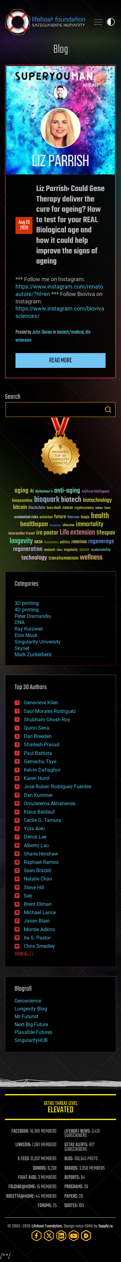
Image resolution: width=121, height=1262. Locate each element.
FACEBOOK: (20, 1131)
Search (108, 409)
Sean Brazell (37, 870)
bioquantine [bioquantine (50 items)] (22, 500)
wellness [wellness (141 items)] (91, 558)
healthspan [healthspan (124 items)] (34, 524)
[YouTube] (74, 1235)
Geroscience (28, 1001)
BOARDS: (71, 1168)
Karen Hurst (37, 778)
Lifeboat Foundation (47, 1226)
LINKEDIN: (23, 1145)
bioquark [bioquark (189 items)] (46, 499)
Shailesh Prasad (41, 745)
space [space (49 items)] (84, 549)
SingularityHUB (31, 1040)
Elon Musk (26, 635)
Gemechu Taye (40, 761)
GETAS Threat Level (60, 1108)
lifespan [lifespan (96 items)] (106, 532)
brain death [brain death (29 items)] (54, 508)
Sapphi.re (105, 1226)
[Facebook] (36, 1235)
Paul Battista (38, 753)
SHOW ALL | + (24, 954)
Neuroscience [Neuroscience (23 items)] (51, 542)
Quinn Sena (36, 728)
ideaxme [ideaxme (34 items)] (68, 525)
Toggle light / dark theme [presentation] (111, 22)
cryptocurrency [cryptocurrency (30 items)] (84, 508)
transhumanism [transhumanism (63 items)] (63, 558)
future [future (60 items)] (60, 517)
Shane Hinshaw (41, 854)
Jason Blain (37, 921)
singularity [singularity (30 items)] (71, 550)
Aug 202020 (24, 225)
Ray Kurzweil (29, 629)
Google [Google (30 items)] (85, 517)
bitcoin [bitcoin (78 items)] (20, 507)
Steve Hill (34, 887)
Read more (60, 360)
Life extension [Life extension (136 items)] (77, 533)
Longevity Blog (31, 1009)
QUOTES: (71, 1206)
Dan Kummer (38, 795)
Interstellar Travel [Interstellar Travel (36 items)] (21, 533)
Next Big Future (31, 1024)
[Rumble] (86, 1235)
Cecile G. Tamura (42, 820)
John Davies (42, 332)
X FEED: (23, 1159)
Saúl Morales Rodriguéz (50, 711)
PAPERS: (71, 1197)
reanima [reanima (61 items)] (79, 542)
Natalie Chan (38, 879)
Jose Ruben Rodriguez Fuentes (57, 786)
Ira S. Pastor (37, 938)
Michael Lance (40, 912)
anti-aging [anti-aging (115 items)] (67, 491)
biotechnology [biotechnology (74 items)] (97, 500)
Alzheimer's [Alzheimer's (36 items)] (44, 491)
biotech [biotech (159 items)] (71, 500)
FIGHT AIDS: (27, 1178)
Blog (60, 50)
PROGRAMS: (73, 1187)
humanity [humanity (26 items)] (55, 525)
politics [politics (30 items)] (65, 542)
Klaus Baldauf (39, 812)
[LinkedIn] (61, 1235)
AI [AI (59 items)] (32, 491)
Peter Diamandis (33, 616)
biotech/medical (70, 332)
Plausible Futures (33, 1032)
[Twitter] (49, 1235)
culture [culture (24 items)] (99, 508)
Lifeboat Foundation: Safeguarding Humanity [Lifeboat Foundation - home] (45, 22)
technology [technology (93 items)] (34, 558)
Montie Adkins (39, 929)
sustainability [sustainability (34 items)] (100, 550)
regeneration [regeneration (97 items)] (27, 549)
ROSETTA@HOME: (20, 1197)
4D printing (27, 610)
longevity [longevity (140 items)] (21, 541)
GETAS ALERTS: (76, 1145)
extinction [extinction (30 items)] (46, 517)
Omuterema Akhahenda (50, 803)
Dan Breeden (38, 736)
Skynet (22, 648)
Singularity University (38, 642)
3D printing (27, 603)
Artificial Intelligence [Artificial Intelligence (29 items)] (95, 492)
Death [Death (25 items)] (107, 508)
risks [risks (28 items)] (59, 550)
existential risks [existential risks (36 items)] (26, 517)
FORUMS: (45, 1206)
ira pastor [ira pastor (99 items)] (47, 532)
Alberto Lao (36, 845)
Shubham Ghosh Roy (47, 720)
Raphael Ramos (41, 862)
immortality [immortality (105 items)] (89, 524)
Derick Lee (35, 837)
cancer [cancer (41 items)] (68, 508)
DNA (19, 622)
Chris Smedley (39, 946)
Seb (28, 896)
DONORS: (40, 1168)
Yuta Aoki (34, 828)
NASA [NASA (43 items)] (38, 542)
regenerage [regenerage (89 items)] (101, 541)
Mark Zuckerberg (33, 654)
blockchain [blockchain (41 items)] (36, 508)
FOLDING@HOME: (22, 1187)
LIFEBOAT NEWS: (77, 1131)
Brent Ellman (38, 904)
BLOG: (68, 1159)
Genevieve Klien (41, 703)
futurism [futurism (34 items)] (73, 517)
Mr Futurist (26, 1016)
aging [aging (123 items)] (21, 491)
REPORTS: (72, 1178)
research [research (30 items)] (49, 550)
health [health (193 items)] (100, 516)
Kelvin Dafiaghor (42, 770)
